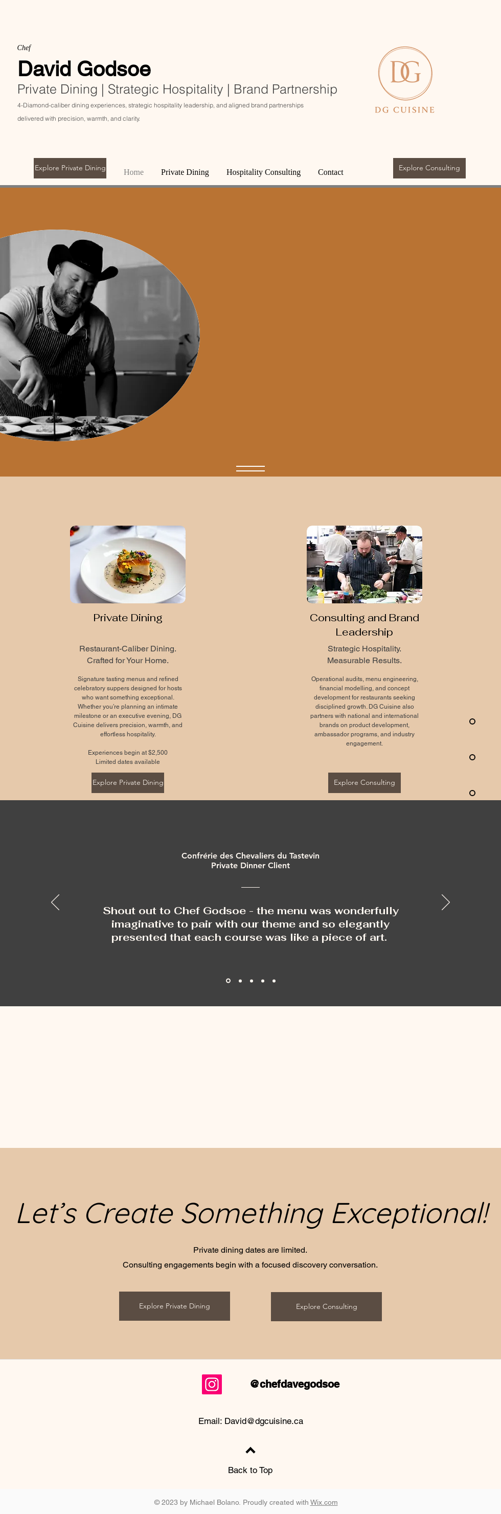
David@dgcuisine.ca (263, 1421)
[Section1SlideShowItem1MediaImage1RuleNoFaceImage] (240, 980)
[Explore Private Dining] (70, 168)
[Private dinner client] (228, 981)
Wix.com (324, 1502)
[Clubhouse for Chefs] (251, 980)
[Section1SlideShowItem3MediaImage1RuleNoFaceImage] (274, 980)
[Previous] (55, 903)
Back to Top (250, 1470)
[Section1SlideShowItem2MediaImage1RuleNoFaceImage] (262, 980)
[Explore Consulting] (429, 168)
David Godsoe (84, 69)
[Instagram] (212, 1384)
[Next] (446, 903)
